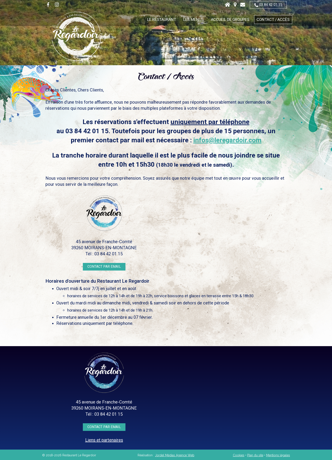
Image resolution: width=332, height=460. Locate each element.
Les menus (193, 19)
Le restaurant (161, 19)
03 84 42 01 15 (268, 5)
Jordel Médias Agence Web (174, 455)
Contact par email (104, 266)
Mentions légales (278, 455)
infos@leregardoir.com (227, 140)
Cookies (238, 455)
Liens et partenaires (104, 440)
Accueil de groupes (230, 19)
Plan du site (255, 455)
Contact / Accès (273, 19)
